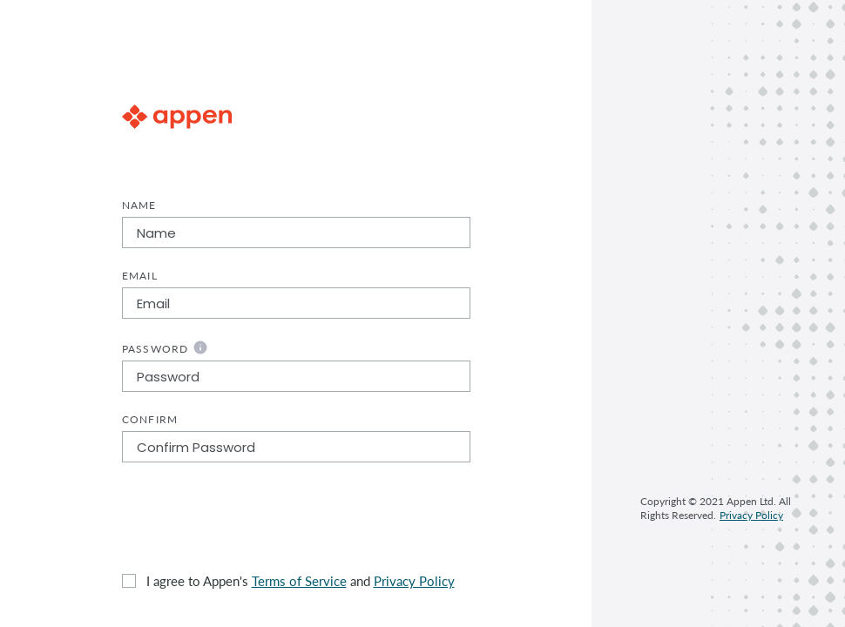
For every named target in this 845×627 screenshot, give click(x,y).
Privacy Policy (414, 581)
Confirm (150, 419)
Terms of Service (299, 581)
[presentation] (254, 517)
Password (165, 347)
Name (139, 205)
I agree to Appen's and (300, 581)
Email (140, 275)
